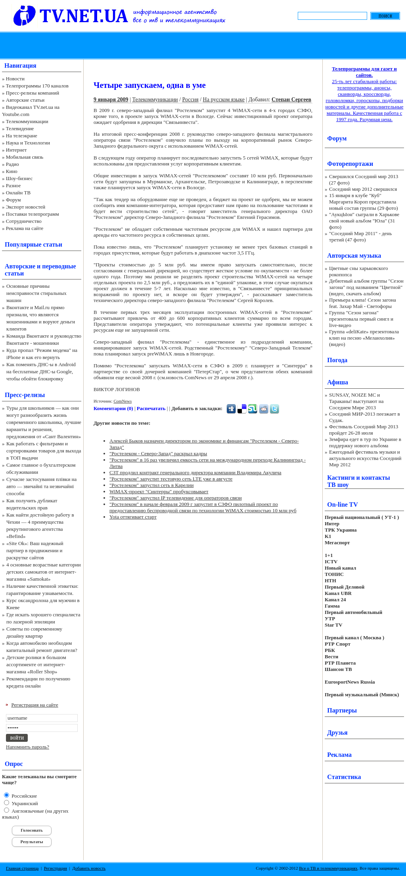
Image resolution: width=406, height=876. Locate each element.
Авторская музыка (354, 255)
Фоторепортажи (350, 163)
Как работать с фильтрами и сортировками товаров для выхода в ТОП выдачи (43, 451)
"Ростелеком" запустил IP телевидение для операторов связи (175, 498)
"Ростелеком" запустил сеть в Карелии (151, 485)
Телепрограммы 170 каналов (37, 86)
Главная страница (22, 868)
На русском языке (224, 100)
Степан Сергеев (291, 100)
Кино (11, 171)
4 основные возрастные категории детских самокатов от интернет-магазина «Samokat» (43, 572)
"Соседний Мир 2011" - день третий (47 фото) (360, 236)
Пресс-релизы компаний (32, 93)
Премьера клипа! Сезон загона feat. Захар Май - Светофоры (362, 303)
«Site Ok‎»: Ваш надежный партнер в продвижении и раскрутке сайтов (34, 550)
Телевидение (20, 128)
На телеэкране (21, 136)
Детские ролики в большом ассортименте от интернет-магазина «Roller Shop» (36, 664)
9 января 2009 (111, 100)
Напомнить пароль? (27, 747)
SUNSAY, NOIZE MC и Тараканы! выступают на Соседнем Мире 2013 (356, 401)
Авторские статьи (25, 100)
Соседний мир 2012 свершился (363, 189)
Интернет (16, 150)
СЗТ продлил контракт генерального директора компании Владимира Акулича (195, 472)
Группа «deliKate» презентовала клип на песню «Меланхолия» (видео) (364, 338)
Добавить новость (88, 868)
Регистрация (55, 868)
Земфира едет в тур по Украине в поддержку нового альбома (365, 442)
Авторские (20, 266)
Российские (23, 796)
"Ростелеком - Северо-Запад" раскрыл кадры (158, 453)
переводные (59, 266)
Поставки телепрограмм (32, 214)
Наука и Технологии (28, 143)
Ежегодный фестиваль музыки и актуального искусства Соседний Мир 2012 (365, 458)
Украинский (24, 803)
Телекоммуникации (27, 121)
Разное (13, 185)
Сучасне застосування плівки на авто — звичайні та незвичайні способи (41, 486)
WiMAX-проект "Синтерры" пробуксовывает (159, 491)
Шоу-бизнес (19, 178)
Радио (12, 164)
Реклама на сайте (25, 228)
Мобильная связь (24, 157)
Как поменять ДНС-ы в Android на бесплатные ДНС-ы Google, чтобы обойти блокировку (41, 371)
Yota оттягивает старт (133, 517)
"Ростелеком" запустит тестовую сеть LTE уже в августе (170, 479)
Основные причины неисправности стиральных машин (36, 293)
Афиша (337, 382)
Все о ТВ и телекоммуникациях (328, 868)
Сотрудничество (24, 221)
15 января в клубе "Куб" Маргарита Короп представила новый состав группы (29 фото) (363, 201)
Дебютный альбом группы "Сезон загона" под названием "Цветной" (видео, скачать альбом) (366, 287)
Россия (190, 100)
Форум (13, 200)
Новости (15, 79)
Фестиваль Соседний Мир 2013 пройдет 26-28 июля (363, 430)
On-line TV (342, 504)
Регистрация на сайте (34, 705)
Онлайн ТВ (18, 193)
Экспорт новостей (26, 207)
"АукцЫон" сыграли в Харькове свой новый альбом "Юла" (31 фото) (364, 220)
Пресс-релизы (25, 394)
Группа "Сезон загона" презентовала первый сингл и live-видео (361, 319)
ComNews (122, 401)
